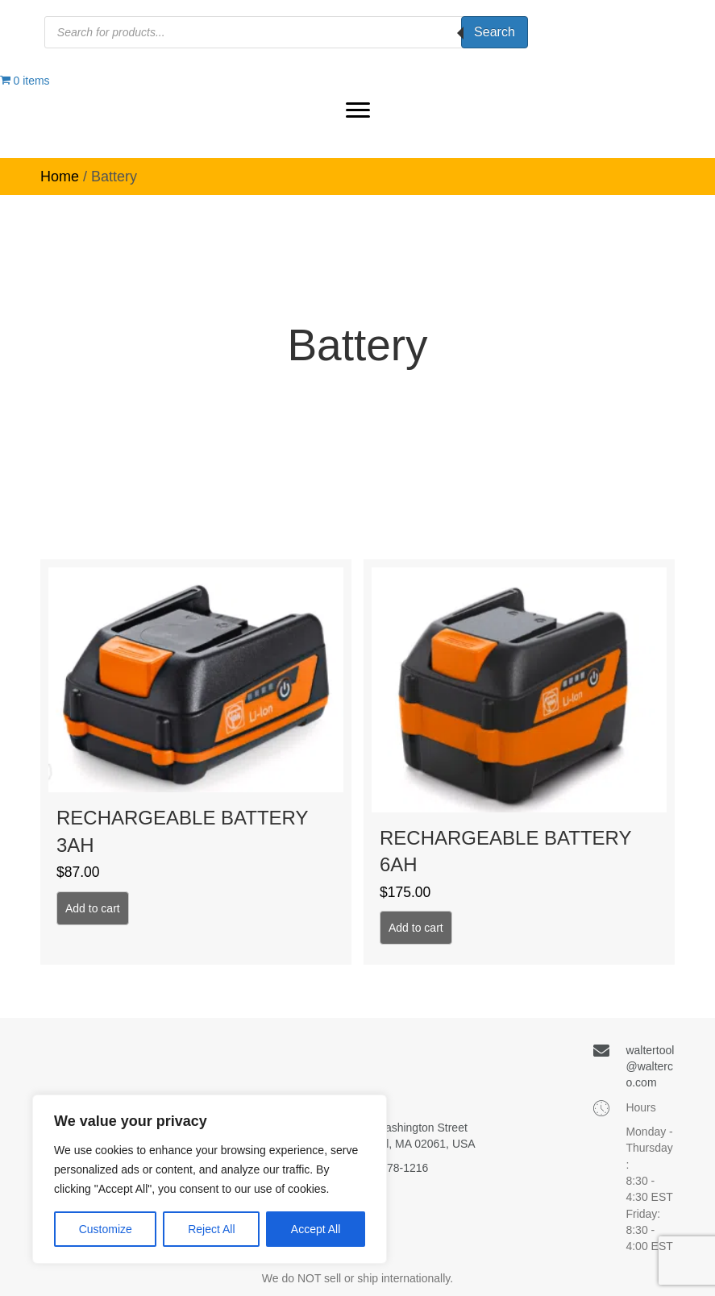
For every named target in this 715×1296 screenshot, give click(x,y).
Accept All (315, 1229)
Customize (105, 1229)
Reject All (211, 1229)
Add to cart (92, 908)
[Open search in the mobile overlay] (286, 32)
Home (59, 176)
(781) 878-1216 (390, 1167)
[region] (209, 1179)
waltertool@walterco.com (650, 1067)
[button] (357, 110)
